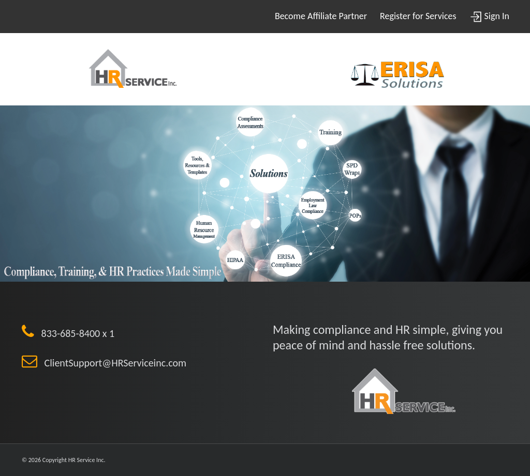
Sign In (489, 16)
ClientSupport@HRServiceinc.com (111, 363)
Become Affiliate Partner (321, 16)
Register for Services (418, 16)
